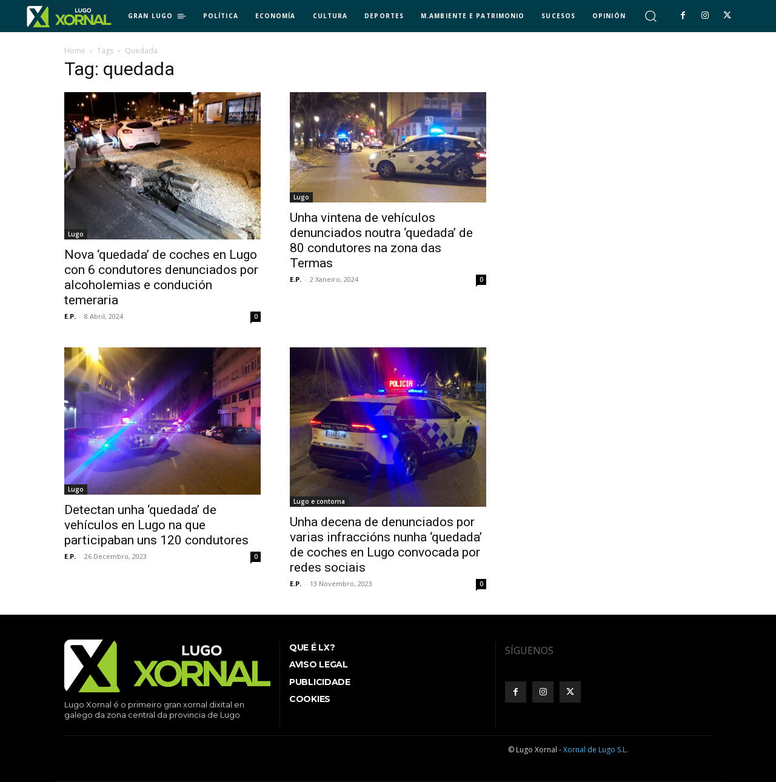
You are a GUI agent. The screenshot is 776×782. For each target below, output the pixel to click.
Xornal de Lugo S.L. (595, 749)
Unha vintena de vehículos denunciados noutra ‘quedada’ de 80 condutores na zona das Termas (381, 240)
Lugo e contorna (319, 501)
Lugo (76, 234)
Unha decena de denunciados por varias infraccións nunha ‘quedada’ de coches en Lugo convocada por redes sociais (386, 545)
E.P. (70, 316)
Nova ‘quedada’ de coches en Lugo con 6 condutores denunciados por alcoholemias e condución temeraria (161, 277)
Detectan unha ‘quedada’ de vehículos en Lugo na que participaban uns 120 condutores (156, 525)
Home (74, 50)
